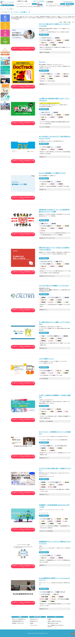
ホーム (2, 9)
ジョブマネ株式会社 (44, 378)
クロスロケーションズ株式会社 (46, 421)
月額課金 (54, 45)
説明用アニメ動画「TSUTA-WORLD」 (54, 621)
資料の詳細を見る (44, 34)
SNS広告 (59, 147)
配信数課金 (43, 601)
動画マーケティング (61, 592)
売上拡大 (53, 42)
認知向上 (43, 119)
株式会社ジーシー (43, 84)
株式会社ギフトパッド (44, 457)
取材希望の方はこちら (34, 621)
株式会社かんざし (43, 348)
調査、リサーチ (44, 223)
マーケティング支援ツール (46, 40)
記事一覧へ (5, 54)
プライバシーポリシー (34, 625)
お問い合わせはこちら (34, 619)
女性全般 (67, 40)
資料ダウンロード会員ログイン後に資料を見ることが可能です (23, 49)
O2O (67, 411)
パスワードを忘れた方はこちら (21, 6)
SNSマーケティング (45, 112)
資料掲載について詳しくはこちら (18, 623)
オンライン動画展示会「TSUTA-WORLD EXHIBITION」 (55, 626)
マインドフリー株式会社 (45, 127)
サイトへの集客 (44, 45)
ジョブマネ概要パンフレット (46, 359)
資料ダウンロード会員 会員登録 (39, 1)
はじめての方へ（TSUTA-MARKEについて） (35, 6)
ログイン (34, 3)
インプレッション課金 (64, 599)
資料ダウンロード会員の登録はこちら (19, 619)
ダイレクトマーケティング (46, 261)
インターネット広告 (45, 594)
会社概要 (49, 619)
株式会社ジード (43, 156)
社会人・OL (43, 42)
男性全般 (59, 40)
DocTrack (42, 62)
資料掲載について (70, 3)
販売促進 (57, 38)
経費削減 (43, 297)
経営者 (42, 76)
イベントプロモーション (62, 445)
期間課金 (43, 523)
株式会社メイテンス (44, 608)
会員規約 (31, 623)
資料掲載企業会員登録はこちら (18, 621)
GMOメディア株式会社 (44, 52)
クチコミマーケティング (46, 38)
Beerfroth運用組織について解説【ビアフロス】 (52, 173)
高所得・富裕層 (44, 596)
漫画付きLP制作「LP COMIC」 (53, 623)
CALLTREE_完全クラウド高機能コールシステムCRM (53, 285)
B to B (43, 78)
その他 (58, 73)
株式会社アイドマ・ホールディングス (47, 238)
